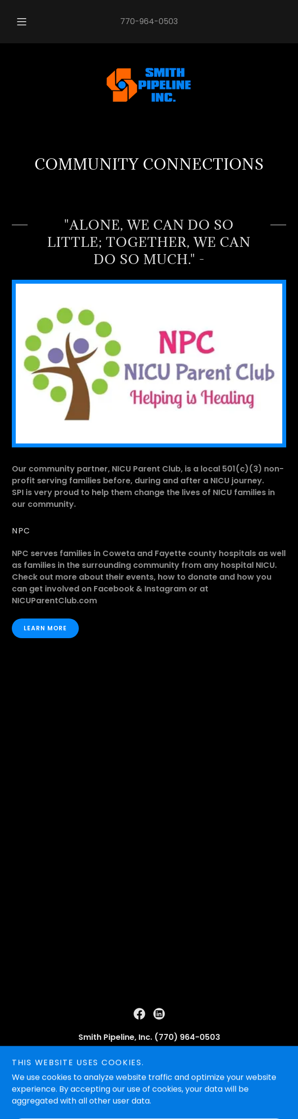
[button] (24, 21)
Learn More (45, 628)
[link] (149, 86)
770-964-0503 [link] (149, 21)
